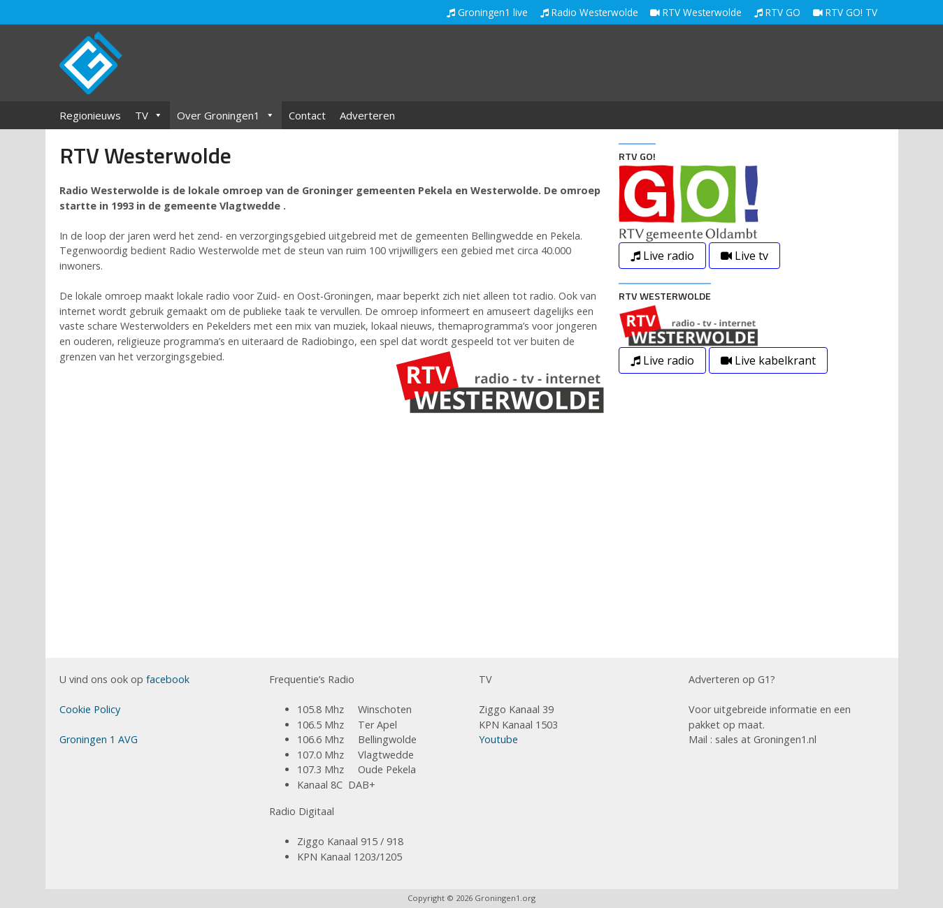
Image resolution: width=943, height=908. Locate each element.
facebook (167, 679)
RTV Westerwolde (696, 12)
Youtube (498, 739)
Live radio (662, 255)
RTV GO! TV (845, 12)
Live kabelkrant (768, 360)
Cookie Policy (89, 709)
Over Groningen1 (226, 115)
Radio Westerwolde (589, 12)
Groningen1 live (487, 12)
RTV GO (777, 12)
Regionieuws (90, 115)
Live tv (744, 255)
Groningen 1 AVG (98, 739)
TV (149, 115)
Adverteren (367, 115)
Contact (307, 115)
